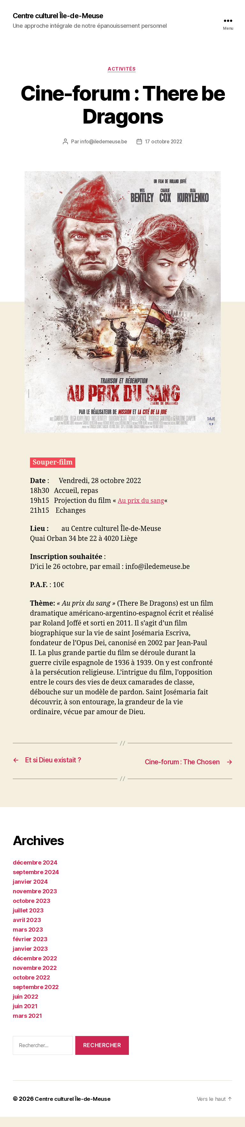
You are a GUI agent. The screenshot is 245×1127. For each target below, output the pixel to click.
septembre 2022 (36, 997)
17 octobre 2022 (164, 143)
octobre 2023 (31, 911)
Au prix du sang (143, 502)
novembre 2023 (35, 901)
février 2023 (30, 949)
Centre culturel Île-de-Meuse (63, 16)
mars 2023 (28, 939)
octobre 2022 (31, 987)
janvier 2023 (30, 959)
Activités (122, 70)
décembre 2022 (35, 968)
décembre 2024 (35, 872)
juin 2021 (25, 1016)
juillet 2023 (28, 920)
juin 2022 (25, 1006)
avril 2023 (27, 930)
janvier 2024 (30, 892)
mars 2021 (27, 1026)
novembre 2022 (35, 978)
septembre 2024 (36, 882)
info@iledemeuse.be (102, 143)
